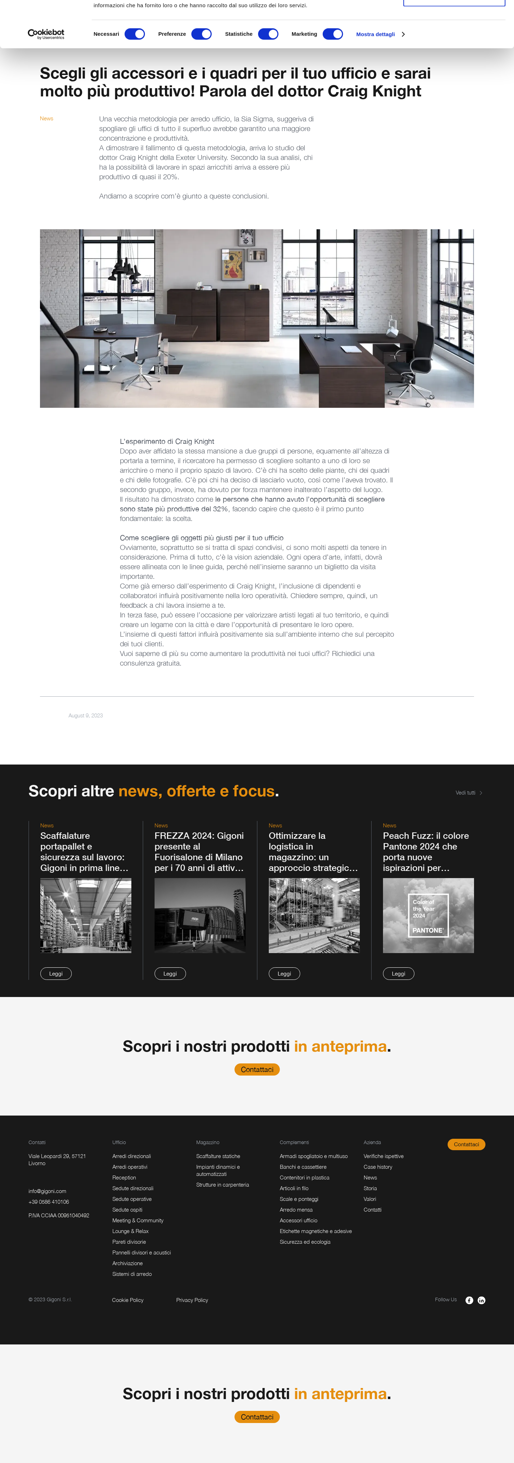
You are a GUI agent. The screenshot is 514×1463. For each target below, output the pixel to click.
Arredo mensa (296, 1209)
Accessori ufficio (298, 1220)
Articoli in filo (294, 1188)
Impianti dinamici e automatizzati (218, 1170)
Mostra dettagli (375, 80)
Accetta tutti (454, 19)
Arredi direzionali (131, 1156)
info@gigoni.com (47, 1191)
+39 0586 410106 (49, 1201)
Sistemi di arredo (132, 1274)
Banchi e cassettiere (303, 1166)
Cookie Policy (127, 1300)
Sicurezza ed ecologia (305, 1241)
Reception (124, 1177)
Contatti (373, 1209)
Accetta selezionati (454, 42)
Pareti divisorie (129, 1241)
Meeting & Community (137, 1220)
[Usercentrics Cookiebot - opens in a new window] (46, 80)
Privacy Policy (192, 1300)
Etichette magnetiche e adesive (316, 1231)
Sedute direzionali (132, 1188)
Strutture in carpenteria (222, 1184)
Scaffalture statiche (218, 1156)
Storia (370, 1188)
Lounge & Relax (130, 1231)
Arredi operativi (129, 1166)
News (370, 1177)
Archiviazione (127, 1263)
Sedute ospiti (127, 1209)
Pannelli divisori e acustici (141, 1252)
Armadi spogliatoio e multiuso (314, 1156)
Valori (370, 1199)
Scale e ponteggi (299, 1199)
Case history (378, 1166)
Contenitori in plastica (304, 1177)
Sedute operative (132, 1199)
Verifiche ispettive (384, 1156)
